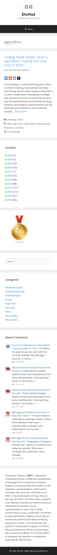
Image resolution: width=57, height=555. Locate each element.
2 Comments (13, 131)
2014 (10, 199)
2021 (10, 171)
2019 (10, 179)
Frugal (8, 299)
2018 (10, 183)
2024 (10, 159)
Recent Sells (11, 319)
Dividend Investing (14, 291)
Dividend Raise (13, 295)
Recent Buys (11, 315)
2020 (10, 175)
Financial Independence (24, 345)
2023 (10, 163)
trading (19, 127)
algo (9, 123)
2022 (10, 167)
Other (20, 119)
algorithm (18, 123)
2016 (10, 191)
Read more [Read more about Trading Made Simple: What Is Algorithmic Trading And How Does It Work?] (20, 111)
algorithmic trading (34, 123)
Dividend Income (14, 287)
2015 (10, 195)
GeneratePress (41, 551)
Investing (11, 119)
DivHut (28, 14)
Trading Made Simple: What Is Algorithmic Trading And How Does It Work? (26, 61)
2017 (10, 187)
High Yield (10, 303)
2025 (10, 155)
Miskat (15, 367)
